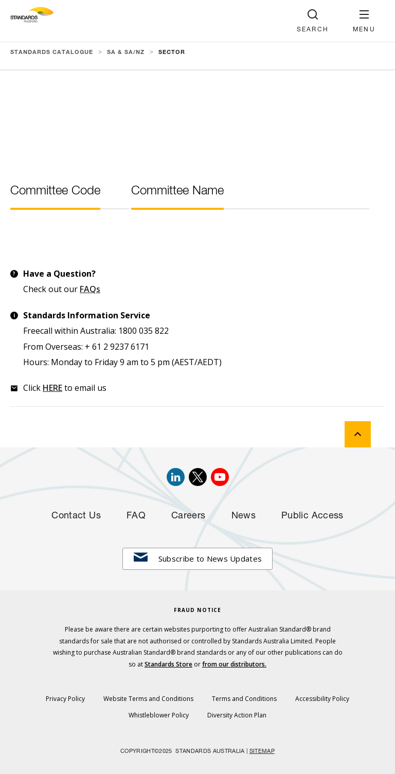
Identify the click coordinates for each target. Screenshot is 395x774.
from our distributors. (234, 664)
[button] (364, 21)
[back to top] (358, 434)
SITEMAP (262, 751)
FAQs (90, 289)
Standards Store (168, 664)
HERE (52, 387)
